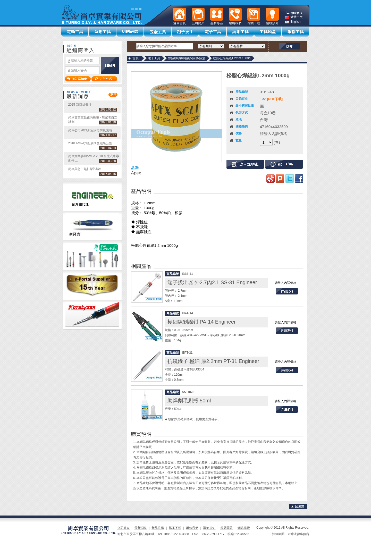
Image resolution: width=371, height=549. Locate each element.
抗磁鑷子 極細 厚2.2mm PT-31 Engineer (213, 361)
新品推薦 (157, 528)
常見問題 (226, 528)
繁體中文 (294, 17)
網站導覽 (244, 528)
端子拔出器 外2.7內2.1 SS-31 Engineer (212, 282)
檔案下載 (175, 528)
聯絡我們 (192, 528)
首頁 (135, 58)
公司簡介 (123, 528)
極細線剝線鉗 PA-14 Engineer (201, 322)
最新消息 (140, 528)
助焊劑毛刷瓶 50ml (189, 400)
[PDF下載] (275, 99)
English (292, 21)
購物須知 (209, 528)
